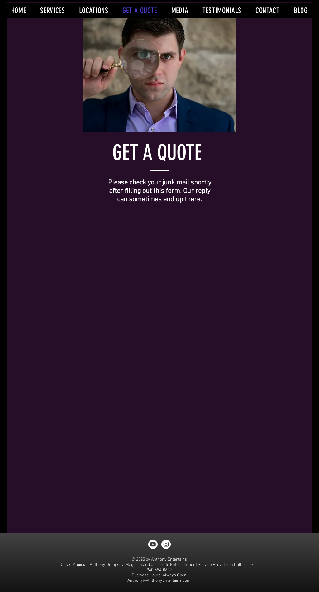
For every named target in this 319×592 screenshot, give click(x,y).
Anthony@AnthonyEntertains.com (159, 580)
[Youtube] (153, 544)
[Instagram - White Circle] (166, 544)
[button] (52, 10)
